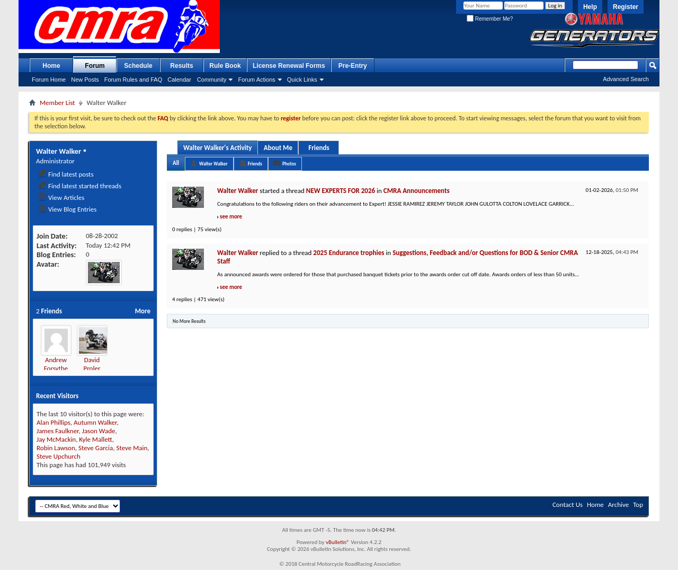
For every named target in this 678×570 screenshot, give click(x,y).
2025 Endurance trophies (348, 253)
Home (51, 65)
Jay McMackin (56, 439)
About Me (278, 148)
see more (231, 216)
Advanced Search (626, 79)
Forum (94, 65)
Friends (318, 148)
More (142, 311)
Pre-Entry (352, 65)
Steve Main (131, 448)
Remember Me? (490, 19)
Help (590, 7)
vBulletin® (338, 542)
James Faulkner (58, 431)
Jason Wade (98, 431)
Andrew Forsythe (56, 364)
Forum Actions (256, 79)
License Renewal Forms (289, 65)
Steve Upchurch (59, 456)
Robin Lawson (56, 448)
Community (212, 79)
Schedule (138, 65)
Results (181, 65)
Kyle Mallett (95, 439)
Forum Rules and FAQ (133, 79)
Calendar (179, 79)
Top (638, 504)
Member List (57, 103)
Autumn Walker (95, 422)
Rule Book (224, 65)
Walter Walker (213, 163)
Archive (618, 504)
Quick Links (302, 79)
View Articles (61, 197)
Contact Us (567, 504)
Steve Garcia (95, 448)
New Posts (85, 79)
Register (625, 7)
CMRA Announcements (416, 191)
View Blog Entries (67, 209)
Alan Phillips (53, 422)
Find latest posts (66, 174)
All (176, 163)
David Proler (92, 364)
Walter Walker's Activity (217, 148)
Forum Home (49, 79)
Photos (289, 163)
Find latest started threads (79, 186)
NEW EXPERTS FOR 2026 (340, 191)
